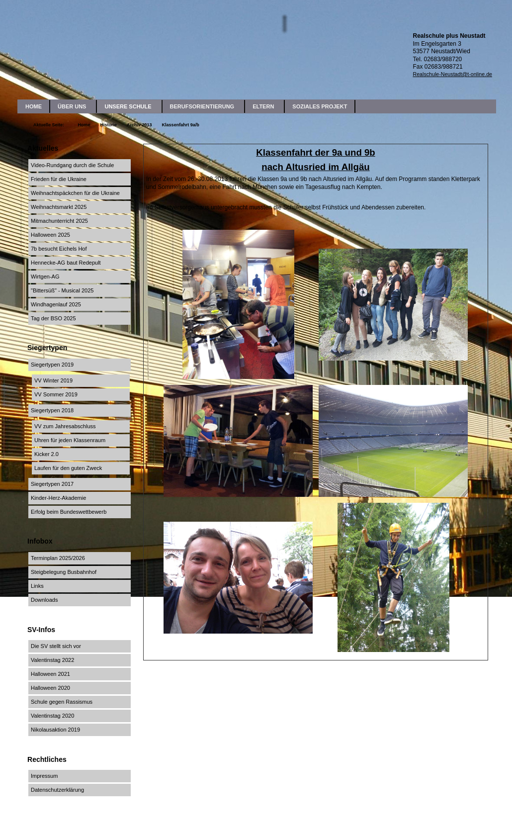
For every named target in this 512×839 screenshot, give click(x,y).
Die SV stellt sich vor (56, 646)
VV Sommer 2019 (56, 394)
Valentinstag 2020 (52, 716)
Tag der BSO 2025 (53, 318)
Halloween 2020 (50, 688)
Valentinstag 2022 (52, 660)
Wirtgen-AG (45, 277)
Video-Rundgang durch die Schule (72, 165)
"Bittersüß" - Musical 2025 (62, 290)
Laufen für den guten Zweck (68, 468)
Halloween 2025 (50, 235)
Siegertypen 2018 (52, 410)
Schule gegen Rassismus (61, 702)
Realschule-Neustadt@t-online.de (452, 74)
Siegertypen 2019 (52, 365)
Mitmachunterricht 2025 (59, 221)
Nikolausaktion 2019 (55, 730)
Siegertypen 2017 (52, 484)
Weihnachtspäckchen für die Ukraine (75, 193)
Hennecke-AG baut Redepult (66, 263)
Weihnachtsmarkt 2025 (58, 207)
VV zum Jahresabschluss (65, 426)
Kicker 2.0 (46, 454)
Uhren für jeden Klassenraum (69, 440)
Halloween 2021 (50, 674)
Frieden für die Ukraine (58, 179)
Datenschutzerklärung (57, 790)
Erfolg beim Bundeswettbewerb (68, 512)
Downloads (44, 600)
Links (37, 586)
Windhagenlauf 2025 (56, 304)
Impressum (44, 776)
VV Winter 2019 (53, 380)
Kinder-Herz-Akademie (58, 498)
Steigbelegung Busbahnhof (63, 572)
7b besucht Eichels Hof (59, 249)
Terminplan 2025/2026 (58, 558)
